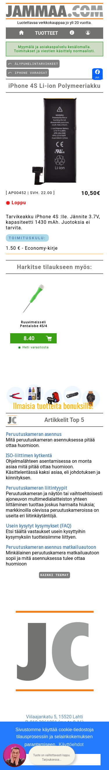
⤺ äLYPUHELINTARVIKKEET (33, 63)
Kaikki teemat (54, 574)
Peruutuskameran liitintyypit (36, 487)
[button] (51, 755)
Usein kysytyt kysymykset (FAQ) (38, 525)
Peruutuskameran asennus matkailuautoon (51, 546)
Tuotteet (46, 33)
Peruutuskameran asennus (33, 433)
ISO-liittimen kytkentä (29, 455)
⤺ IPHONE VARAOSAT (27, 72)
